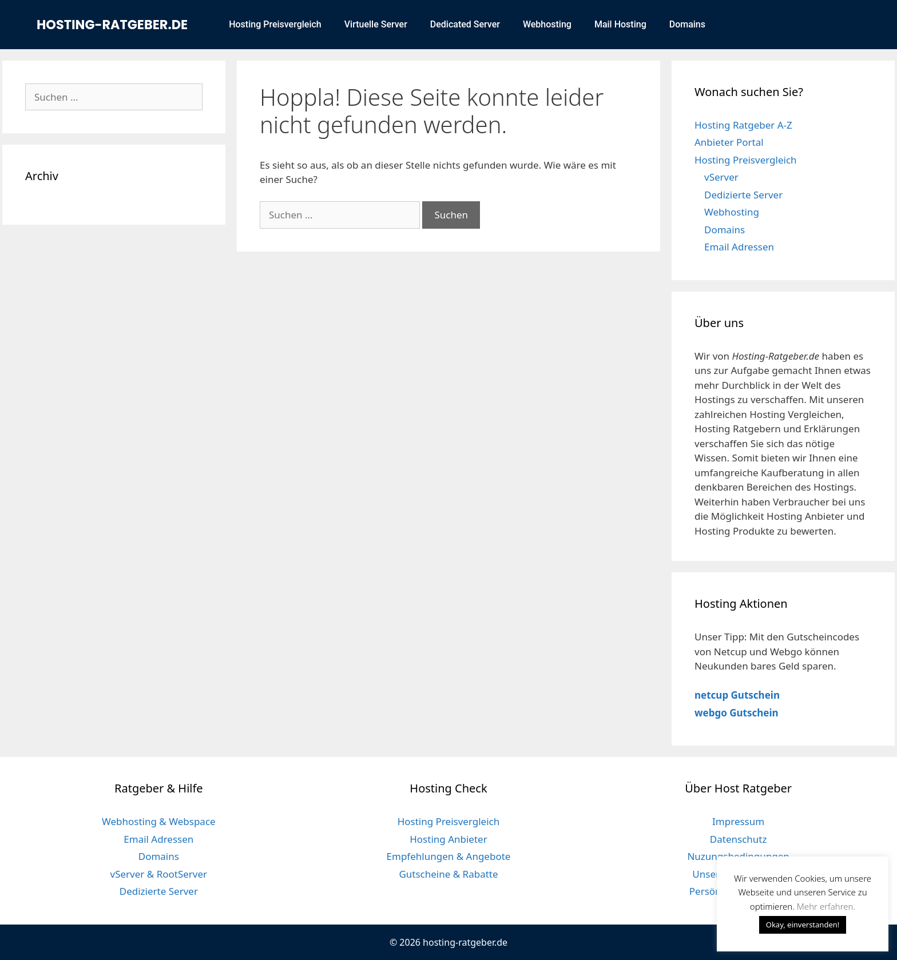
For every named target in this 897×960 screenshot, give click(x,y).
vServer (721, 177)
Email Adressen (739, 246)
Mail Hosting (620, 24)
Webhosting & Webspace (159, 821)
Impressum (738, 821)
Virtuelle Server (375, 24)
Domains (687, 24)
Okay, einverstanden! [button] (803, 924)
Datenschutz (738, 839)
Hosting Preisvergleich (275, 24)
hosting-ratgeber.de (112, 24)
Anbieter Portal (729, 142)
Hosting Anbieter (448, 839)
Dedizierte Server (743, 194)
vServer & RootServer (159, 874)
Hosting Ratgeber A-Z (743, 125)
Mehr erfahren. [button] (826, 906)
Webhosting (547, 24)
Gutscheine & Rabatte (448, 874)
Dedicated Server (465, 24)
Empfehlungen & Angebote (449, 856)
